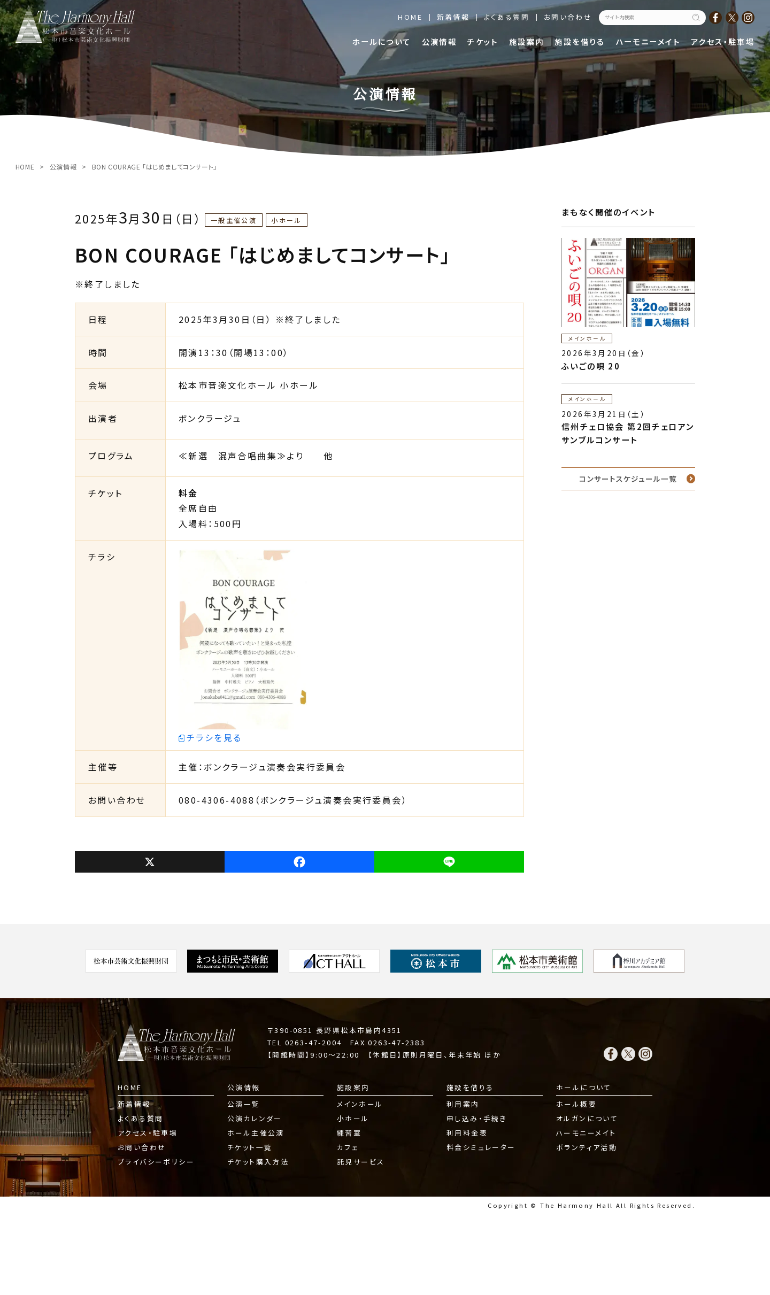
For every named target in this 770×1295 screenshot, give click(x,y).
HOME (410, 17)
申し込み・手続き (476, 1118)
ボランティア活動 (586, 1147)
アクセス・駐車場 (722, 41)
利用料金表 (467, 1133)
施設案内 (526, 41)
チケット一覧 (249, 1147)
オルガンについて (587, 1118)
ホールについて (381, 41)
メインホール (360, 1104)
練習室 (349, 1133)
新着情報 (453, 17)
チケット (482, 41)
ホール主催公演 (255, 1133)
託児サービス (360, 1162)
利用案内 (463, 1104)
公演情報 (439, 41)
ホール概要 (576, 1104)
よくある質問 (506, 17)
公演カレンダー (254, 1118)
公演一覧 (243, 1104)
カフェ (348, 1147)
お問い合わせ (568, 17)
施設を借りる (580, 41)
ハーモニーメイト (648, 41)
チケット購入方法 (258, 1162)
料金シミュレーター (481, 1147)
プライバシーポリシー (156, 1162)
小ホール (353, 1118)
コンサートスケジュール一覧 (628, 478)
